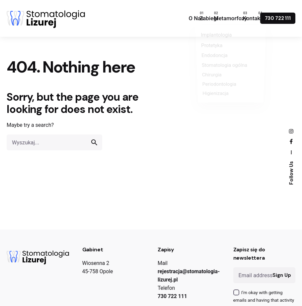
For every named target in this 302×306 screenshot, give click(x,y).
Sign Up (281, 275)
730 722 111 (278, 18)
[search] (94, 143)
